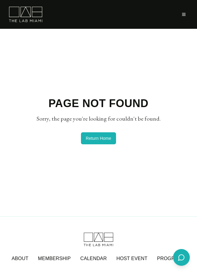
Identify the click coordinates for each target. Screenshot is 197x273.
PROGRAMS (171, 258)
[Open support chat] (181, 257)
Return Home (98, 138)
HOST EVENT (132, 258)
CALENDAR (93, 258)
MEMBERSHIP (54, 258)
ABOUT (20, 258)
